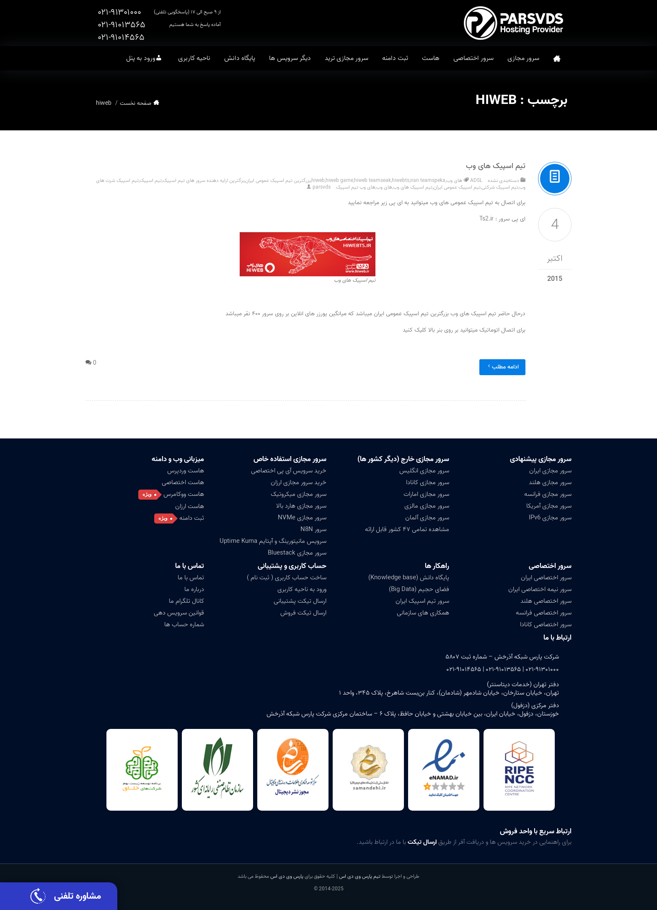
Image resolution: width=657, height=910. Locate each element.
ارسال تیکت (422, 842)
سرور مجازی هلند (550, 482)
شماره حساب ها (184, 625)
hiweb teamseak (372, 180)
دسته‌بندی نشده (503, 180)
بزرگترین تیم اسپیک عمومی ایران (277, 180)
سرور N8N (313, 529)
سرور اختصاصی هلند (546, 601)
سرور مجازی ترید (346, 58)
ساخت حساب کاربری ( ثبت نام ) (286, 578)
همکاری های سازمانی (423, 613)
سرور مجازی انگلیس (424, 471)
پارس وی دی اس (286, 876)
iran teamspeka (427, 180)
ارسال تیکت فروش (303, 613)
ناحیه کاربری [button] (194, 58)
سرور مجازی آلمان (427, 518)
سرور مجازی (523, 58)
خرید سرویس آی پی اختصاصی (288, 471)
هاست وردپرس (185, 471)
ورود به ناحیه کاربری (301, 589)
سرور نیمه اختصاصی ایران (540, 589)
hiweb (318, 180)
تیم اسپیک (151, 180)
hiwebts (400, 180)
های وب (384, 187)
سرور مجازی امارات (426, 494)
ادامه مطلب (502, 367)
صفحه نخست (556, 58)
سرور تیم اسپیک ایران (422, 601)
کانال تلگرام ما (186, 601)
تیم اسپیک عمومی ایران (457, 187)
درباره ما (194, 589)
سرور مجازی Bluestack (297, 553)
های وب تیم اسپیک (355, 187)
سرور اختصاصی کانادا (546, 625)
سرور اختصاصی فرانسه (544, 613)
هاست (431, 58)
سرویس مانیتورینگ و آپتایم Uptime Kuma (273, 541)
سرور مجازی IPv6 (550, 518)
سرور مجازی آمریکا (549, 506)
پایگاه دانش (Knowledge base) (408, 578)
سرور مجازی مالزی (426, 506)
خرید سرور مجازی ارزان (298, 482)
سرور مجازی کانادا (427, 482)
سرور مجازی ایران (550, 471)
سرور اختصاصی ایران (546, 578)
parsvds (322, 187)
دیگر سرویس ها (290, 58)
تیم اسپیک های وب (495, 166)
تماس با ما (189, 566)
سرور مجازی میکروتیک (298, 494)
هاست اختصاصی (183, 482)
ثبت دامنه (395, 58)
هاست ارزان (189, 506)
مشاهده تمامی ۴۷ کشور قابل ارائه (407, 529)
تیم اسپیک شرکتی (499, 187)
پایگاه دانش (239, 58)
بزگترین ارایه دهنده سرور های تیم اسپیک (203, 180)
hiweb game (339, 180)
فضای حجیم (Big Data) (419, 589)
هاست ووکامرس (183, 494)
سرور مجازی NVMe (302, 518)
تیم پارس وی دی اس (359, 876)
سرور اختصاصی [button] (473, 58)
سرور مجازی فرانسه (548, 494)
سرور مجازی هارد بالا (301, 506)
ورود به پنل (140, 58)
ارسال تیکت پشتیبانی (300, 601)
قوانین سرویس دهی (179, 613)
